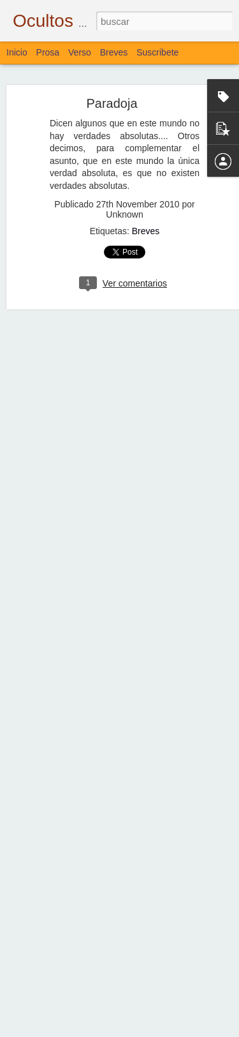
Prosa (48, 52)
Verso (79, 52)
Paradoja (111, 99)
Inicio (16, 52)
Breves (146, 226)
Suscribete (157, 52)
